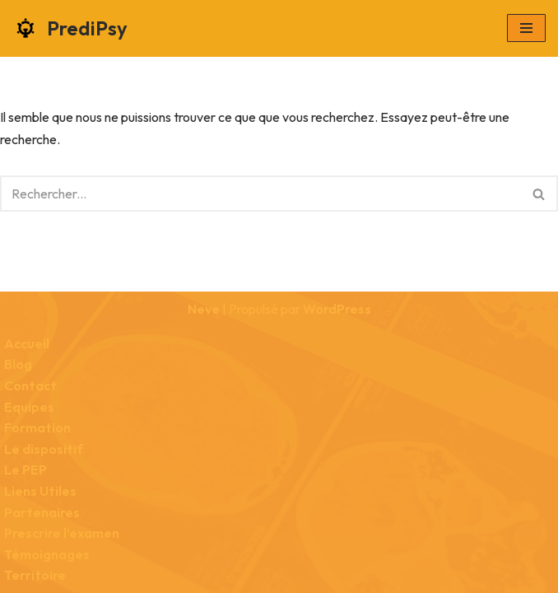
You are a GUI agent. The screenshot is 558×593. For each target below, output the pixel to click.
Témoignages (47, 554)
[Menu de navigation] (526, 28)
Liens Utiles (40, 491)
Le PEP (25, 469)
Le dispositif (43, 449)
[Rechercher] (260, 193)
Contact (30, 385)
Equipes (29, 407)
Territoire (35, 575)
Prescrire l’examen (61, 533)
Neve (204, 309)
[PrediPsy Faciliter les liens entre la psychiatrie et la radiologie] (70, 28)
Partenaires (42, 512)
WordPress (337, 309)
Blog (18, 364)
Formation (37, 427)
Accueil (26, 343)
